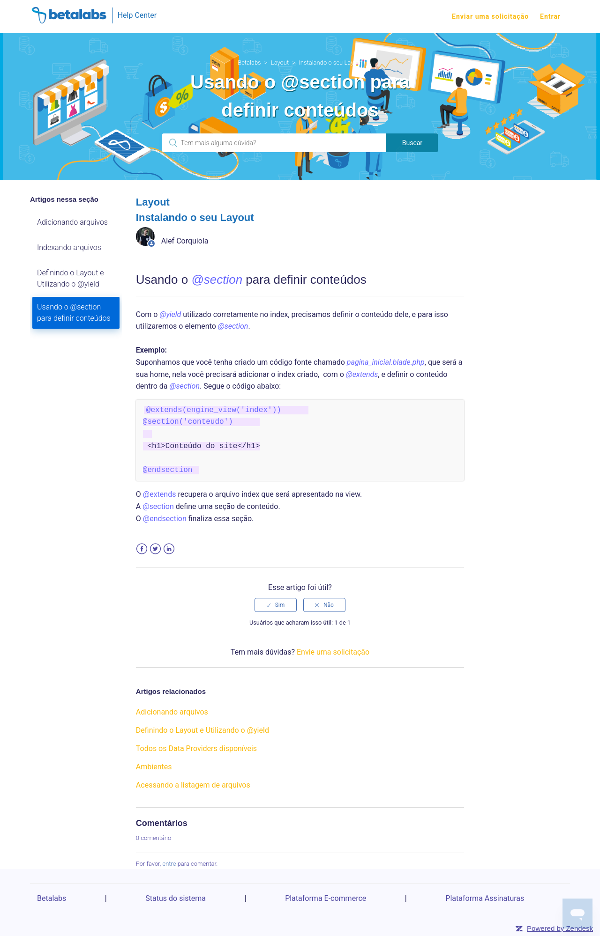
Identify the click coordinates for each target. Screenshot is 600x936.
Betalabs (249, 62)
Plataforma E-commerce (325, 898)
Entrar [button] (550, 16)
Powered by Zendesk (560, 928)
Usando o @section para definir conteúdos (74, 312)
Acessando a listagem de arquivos (193, 785)
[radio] (276, 605)
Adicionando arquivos (72, 222)
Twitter (155, 549)
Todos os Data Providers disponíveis (196, 748)
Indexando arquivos (69, 247)
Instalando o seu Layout (330, 62)
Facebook (142, 549)
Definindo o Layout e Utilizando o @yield (70, 278)
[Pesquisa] (274, 142)
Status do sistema (175, 898)
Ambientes (154, 766)
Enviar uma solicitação (490, 16)
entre (169, 863)
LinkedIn (169, 549)
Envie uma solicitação (333, 652)
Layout (280, 62)
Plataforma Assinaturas (484, 898)
